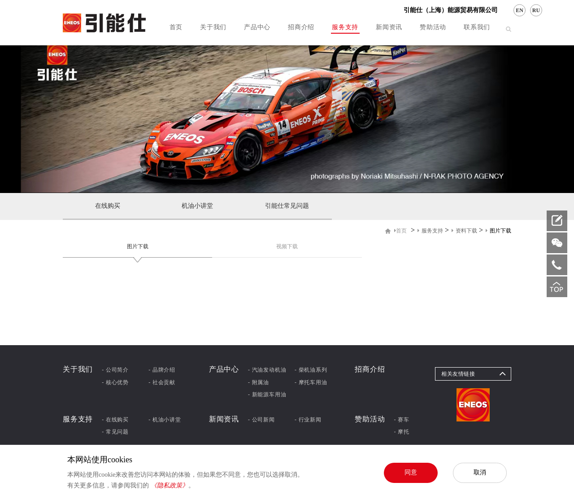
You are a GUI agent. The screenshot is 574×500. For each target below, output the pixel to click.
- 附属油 (258, 382)
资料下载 (464, 231)
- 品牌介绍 (161, 370)
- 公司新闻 (261, 420)
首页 (176, 27)
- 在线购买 (115, 420)
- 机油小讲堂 (164, 420)
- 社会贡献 (161, 382)
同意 (410, 472)
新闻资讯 (389, 27)
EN (519, 10)
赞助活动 (433, 27)
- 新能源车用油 (267, 394)
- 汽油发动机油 (267, 370)
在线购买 (107, 205)
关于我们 (213, 27)
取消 (480, 472)
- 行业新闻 (308, 420)
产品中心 (257, 27)
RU (536, 10)
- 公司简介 (115, 370)
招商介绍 (301, 27)
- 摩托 (401, 432)
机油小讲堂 (197, 205)
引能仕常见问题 (287, 205)
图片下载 (137, 246)
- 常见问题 (115, 432)
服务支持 (345, 27)
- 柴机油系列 (311, 370)
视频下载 (287, 246)
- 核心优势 (115, 382)
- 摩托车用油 (311, 382)
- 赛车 (401, 420)
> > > (452, 230)
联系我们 (477, 27)
